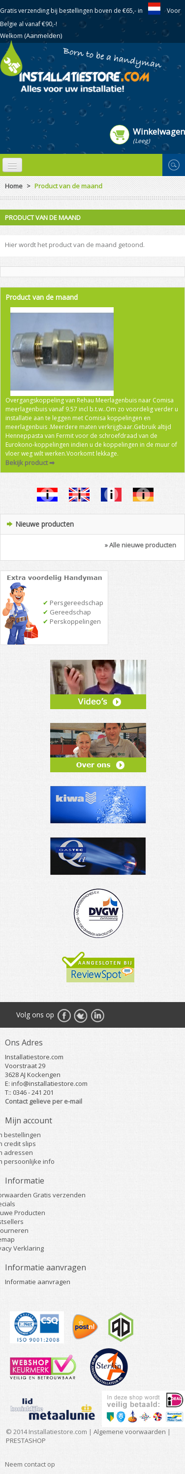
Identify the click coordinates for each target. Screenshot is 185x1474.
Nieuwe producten (44, 524)
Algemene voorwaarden (129, 1431)
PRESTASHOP (26, 1440)
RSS (97, 1015)
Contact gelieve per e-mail (43, 1101)
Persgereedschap (73, 602)
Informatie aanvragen (37, 1281)
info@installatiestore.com (49, 1083)
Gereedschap (67, 612)
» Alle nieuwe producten (140, 544)
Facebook (64, 1015)
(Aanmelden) (43, 35)
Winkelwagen (159, 131)
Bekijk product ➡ (30, 462)
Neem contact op (30, 1464)
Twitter (80, 1015)
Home (14, 185)
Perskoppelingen (72, 621)
